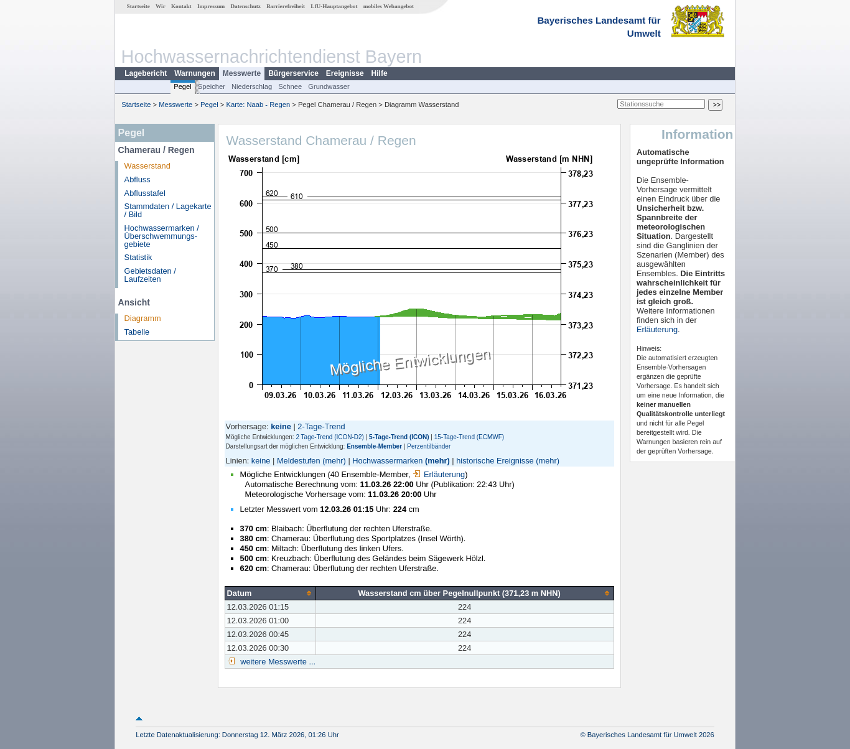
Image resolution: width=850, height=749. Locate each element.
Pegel (183, 86)
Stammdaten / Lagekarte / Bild (168, 210)
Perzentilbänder (429, 446)
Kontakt (181, 6)
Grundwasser (329, 86)
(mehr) (334, 460)
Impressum (211, 6)
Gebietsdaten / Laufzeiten (150, 275)
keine (261, 460)
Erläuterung (439, 474)
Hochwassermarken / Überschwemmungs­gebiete (161, 236)
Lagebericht (145, 73)
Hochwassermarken (387, 460)
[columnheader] (270, 593)
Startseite (138, 6)
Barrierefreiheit (285, 6)
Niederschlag (251, 86)
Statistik (138, 257)
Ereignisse (345, 73)
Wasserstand (147, 165)
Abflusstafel (145, 193)
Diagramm (142, 318)
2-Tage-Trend (321, 426)
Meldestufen (298, 460)
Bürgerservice (293, 73)
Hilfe (379, 73)
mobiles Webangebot (388, 6)
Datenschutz (245, 6)
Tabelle (137, 332)
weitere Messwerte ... (276, 661)
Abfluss (137, 179)
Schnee (290, 86)
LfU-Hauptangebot (334, 6)
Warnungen (194, 73)
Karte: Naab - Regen (259, 104)
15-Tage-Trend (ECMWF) (469, 437)
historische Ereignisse (494, 460)
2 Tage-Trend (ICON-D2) (329, 437)
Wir (161, 6)
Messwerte (242, 73)
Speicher (211, 86)
